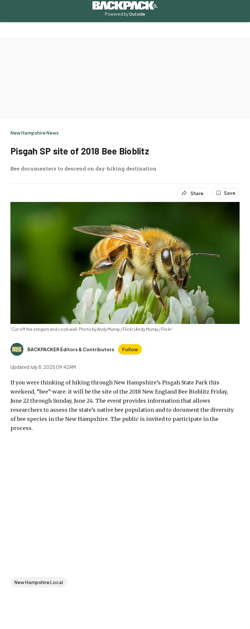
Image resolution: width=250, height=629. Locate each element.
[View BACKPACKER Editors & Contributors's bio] (62, 349)
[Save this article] (226, 193)
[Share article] (192, 193)
